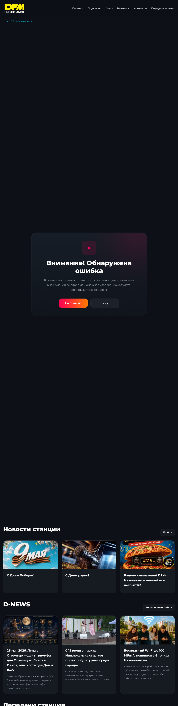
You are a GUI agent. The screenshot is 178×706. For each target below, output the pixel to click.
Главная (77, 8)
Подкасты (94, 8)
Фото (109, 8)
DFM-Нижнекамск (21, 21)
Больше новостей (158, 607)
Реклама (123, 8)
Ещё (167, 532)
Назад (105, 303)
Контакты (140, 8)
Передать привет (163, 8)
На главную (73, 303)
